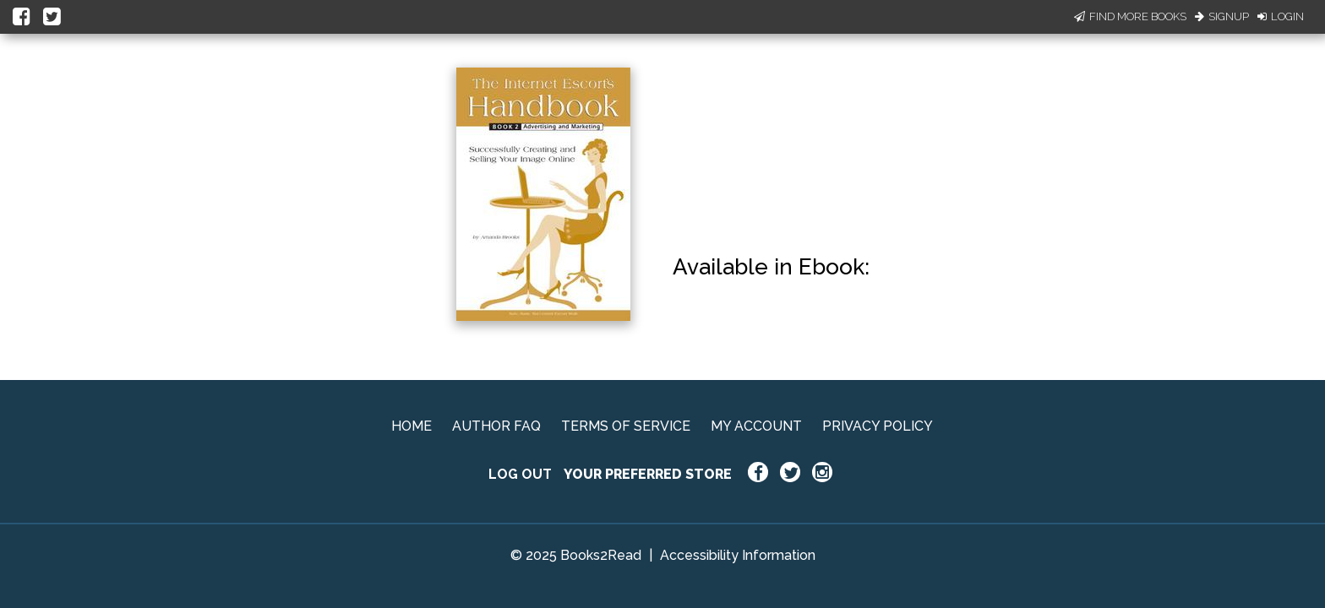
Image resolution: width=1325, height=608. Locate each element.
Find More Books (1130, 16)
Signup (1222, 16)
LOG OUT (520, 474)
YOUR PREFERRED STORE (648, 474)
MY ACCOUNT (756, 426)
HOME (411, 426)
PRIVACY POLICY (877, 426)
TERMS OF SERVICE (625, 426)
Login (1280, 16)
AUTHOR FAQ (496, 426)
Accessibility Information (737, 555)
